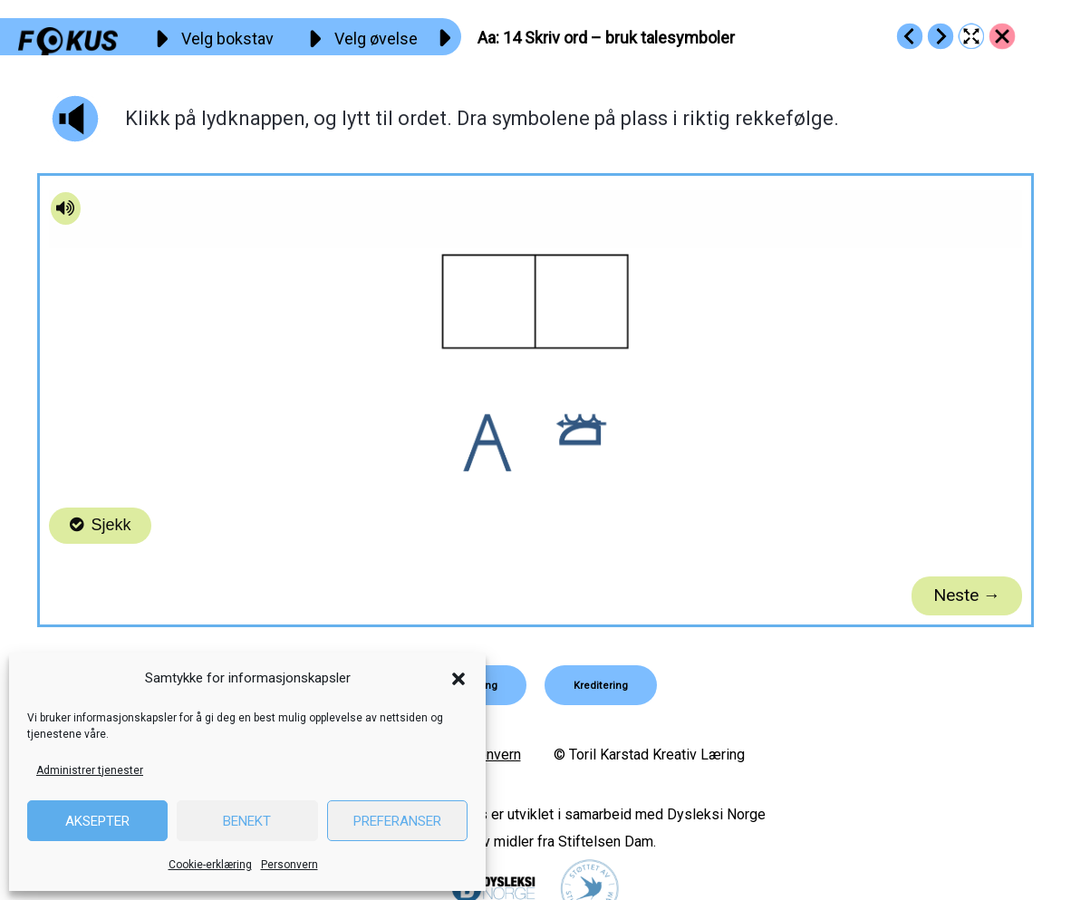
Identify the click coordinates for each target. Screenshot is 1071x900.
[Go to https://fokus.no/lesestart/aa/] (1002, 36)
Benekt (247, 821)
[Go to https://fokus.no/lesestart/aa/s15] (940, 36)
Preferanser (397, 821)
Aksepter (97, 821)
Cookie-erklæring (210, 864)
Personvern (289, 864)
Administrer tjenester (89, 770)
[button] (458, 679)
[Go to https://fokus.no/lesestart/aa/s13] (909, 36)
